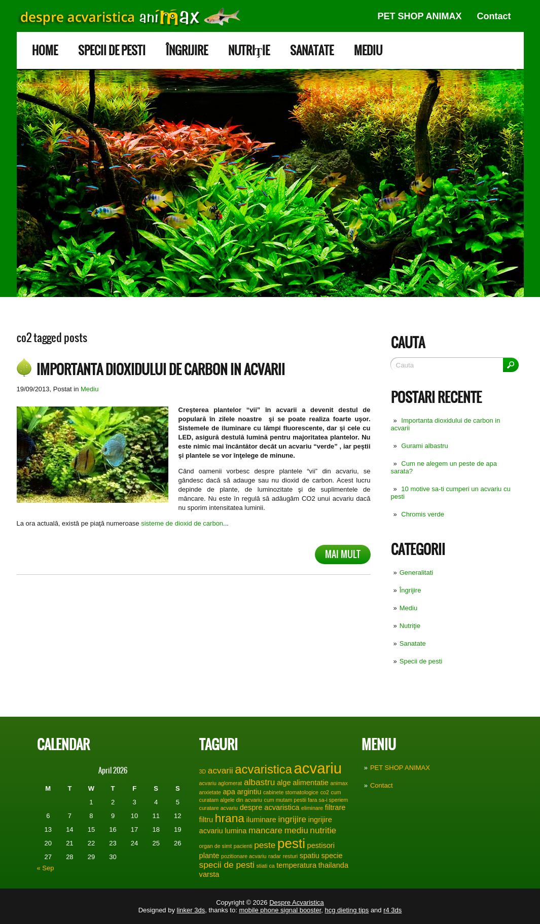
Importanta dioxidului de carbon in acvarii (161, 369)
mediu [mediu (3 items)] (296, 830)
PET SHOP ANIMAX (419, 16)
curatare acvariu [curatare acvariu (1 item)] (218, 808)
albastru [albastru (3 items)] (259, 782)
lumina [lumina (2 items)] (235, 831)
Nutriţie (249, 50)
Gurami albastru (424, 446)
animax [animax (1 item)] (338, 783)
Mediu (368, 50)
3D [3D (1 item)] (202, 771)
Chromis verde (422, 514)
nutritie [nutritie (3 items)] (323, 830)
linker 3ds (191, 910)
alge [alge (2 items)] (284, 783)
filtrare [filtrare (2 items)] (335, 807)
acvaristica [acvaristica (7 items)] (263, 769)
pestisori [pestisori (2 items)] (321, 845)
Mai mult (343, 554)
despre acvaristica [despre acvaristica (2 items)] (270, 807)
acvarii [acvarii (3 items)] (220, 770)
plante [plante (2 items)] (209, 856)
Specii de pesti (112, 50)
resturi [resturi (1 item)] (290, 856)
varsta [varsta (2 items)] (209, 874)
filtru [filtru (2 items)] (206, 820)
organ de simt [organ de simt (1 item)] (215, 846)
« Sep (45, 868)
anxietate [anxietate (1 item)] (210, 792)
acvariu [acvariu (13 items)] (318, 768)
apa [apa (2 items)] (229, 792)
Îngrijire (187, 50)
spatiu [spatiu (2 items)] (309, 856)
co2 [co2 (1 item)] (324, 792)
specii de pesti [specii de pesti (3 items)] (227, 865)
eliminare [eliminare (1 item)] (312, 808)
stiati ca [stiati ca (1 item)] (266, 866)
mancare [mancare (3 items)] (265, 830)
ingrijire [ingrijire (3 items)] (292, 819)
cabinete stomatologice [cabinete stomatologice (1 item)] (290, 792)
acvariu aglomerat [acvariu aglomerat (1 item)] (220, 783)
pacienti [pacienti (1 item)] (243, 846)
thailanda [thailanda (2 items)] (333, 865)
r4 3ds (392, 910)
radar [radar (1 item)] (274, 856)
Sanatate (312, 50)
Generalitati (416, 572)
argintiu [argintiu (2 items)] (249, 792)
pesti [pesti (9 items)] (291, 843)
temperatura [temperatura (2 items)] (296, 865)
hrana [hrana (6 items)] (229, 818)
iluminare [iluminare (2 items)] (261, 820)
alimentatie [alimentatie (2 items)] (311, 783)
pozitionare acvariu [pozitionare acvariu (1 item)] (243, 856)
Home (45, 50)
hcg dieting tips (347, 910)
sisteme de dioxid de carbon (182, 523)
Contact (494, 16)
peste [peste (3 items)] (264, 845)
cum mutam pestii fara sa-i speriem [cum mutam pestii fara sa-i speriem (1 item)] (306, 800)
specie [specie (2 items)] (331, 856)
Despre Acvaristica (296, 902)
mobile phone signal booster (280, 910)
